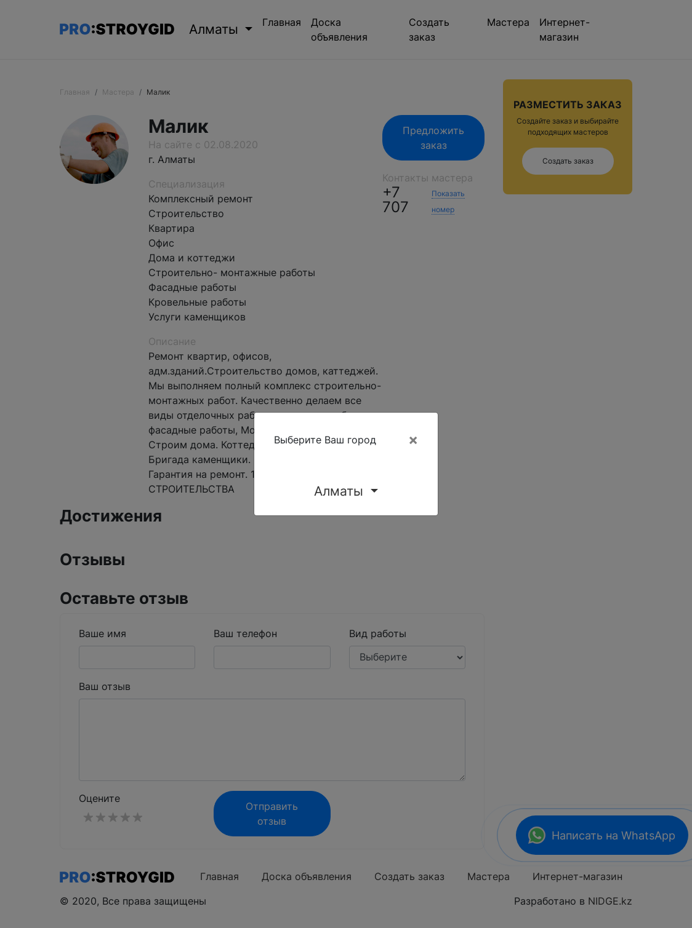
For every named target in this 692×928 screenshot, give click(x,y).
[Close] (413, 439)
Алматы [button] (340, 491)
